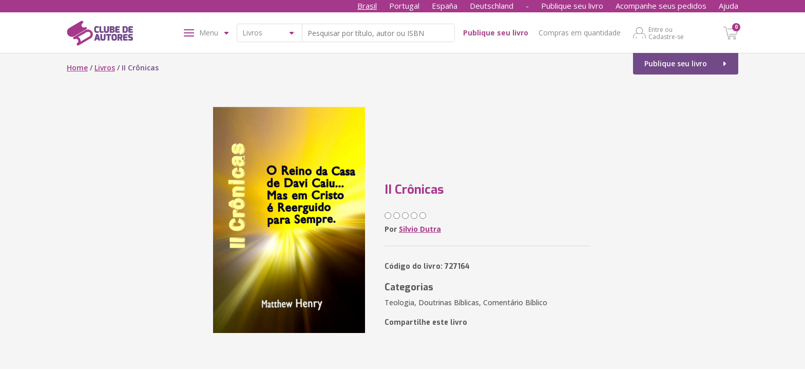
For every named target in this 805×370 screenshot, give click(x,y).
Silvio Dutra (420, 229)
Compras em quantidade (580, 33)
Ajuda (728, 6)
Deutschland (491, 6)
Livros (104, 67)
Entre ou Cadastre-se (666, 33)
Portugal (404, 6)
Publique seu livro (572, 6)
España (444, 6)
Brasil (367, 6)
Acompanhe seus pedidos (661, 6)
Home (77, 67)
